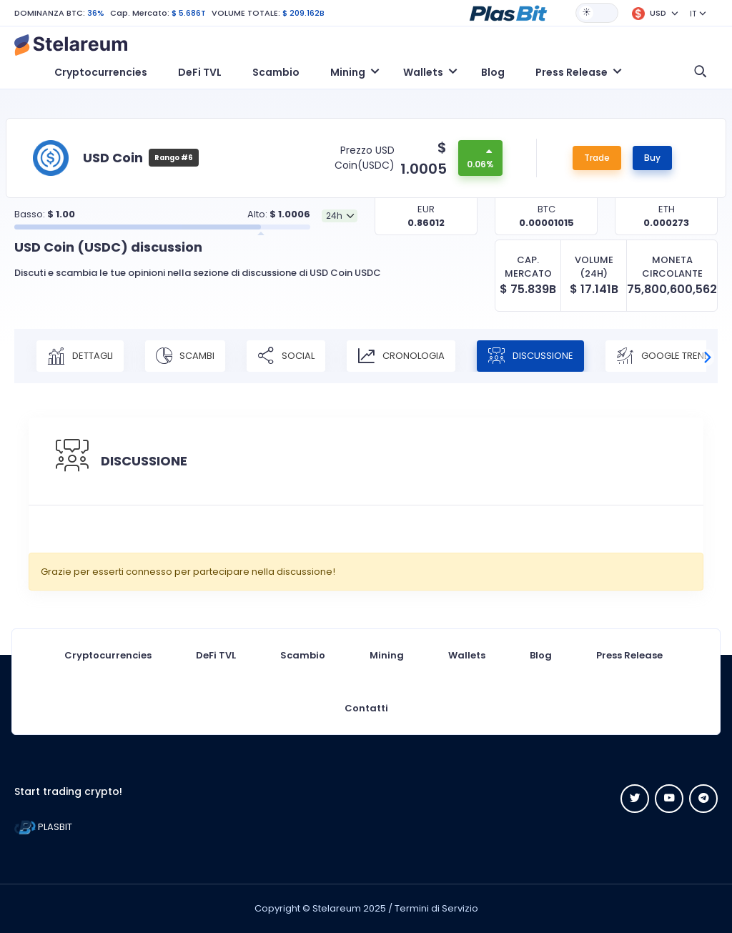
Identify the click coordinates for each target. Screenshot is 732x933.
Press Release (629, 655)
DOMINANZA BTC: (49, 13)
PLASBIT (43, 827)
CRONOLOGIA (401, 356)
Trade (597, 158)
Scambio (276, 72)
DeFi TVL (200, 72)
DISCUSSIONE (530, 356)
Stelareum (336, 908)
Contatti (366, 708)
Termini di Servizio (436, 908)
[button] (508, 12)
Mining (387, 655)
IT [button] (693, 13)
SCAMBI (185, 356)
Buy (652, 158)
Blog (493, 72)
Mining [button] (347, 72)
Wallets (466, 655)
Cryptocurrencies (100, 72)
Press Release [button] (571, 72)
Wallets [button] (423, 72)
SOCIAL (286, 356)
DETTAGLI (80, 356)
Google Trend (663, 356)
